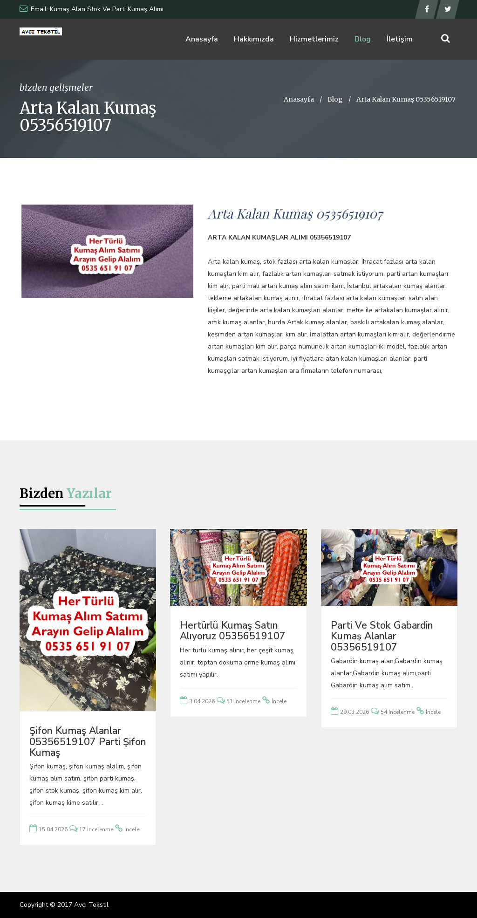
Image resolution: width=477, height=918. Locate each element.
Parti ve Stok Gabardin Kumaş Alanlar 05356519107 (382, 636)
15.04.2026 (53, 829)
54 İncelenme (398, 712)
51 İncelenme (243, 701)
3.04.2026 (202, 701)
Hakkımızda (254, 39)
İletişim (400, 39)
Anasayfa (201, 39)
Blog (362, 39)
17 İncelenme (96, 829)
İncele (131, 829)
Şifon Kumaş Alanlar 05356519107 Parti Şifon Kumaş (87, 741)
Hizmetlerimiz (314, 39)
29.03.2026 (354, 712)
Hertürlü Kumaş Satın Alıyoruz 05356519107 (233, 631)
